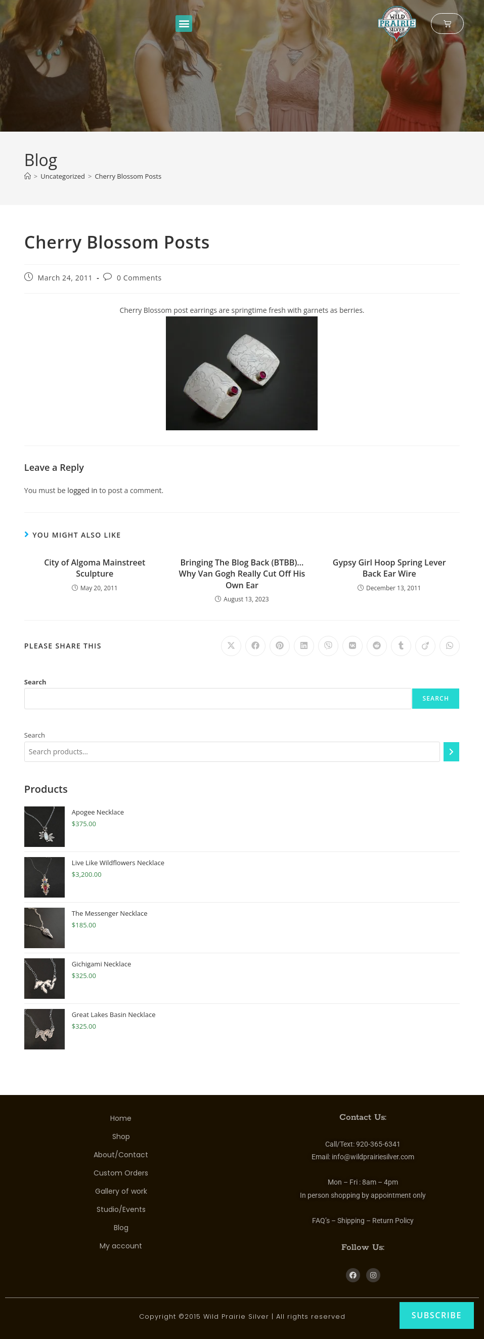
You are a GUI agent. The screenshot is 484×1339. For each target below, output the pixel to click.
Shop (121, 1136)
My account (121, 1246)
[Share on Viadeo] (425, 646)
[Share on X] (231, 646)
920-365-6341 (378, 1144)
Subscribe (437, 1315)
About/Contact (121, 1155)
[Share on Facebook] (255, 646)
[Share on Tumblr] (401, 646)
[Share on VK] (352, 646)
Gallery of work (121, 1191)
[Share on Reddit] (377, 646)
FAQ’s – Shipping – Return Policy (363, 1220)
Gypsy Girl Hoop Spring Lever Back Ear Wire (389, 568)
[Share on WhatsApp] (449, 646)
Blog (121, 1228)
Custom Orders (121, 1173)
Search (35, 681)
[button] (183, 23)
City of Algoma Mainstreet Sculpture (94, 568)
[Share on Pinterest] (280, 646)
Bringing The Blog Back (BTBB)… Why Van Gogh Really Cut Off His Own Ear (242, 574)
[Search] (451, 752)
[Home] (27, 176)
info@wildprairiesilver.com (373, 1157)
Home (120, 1118)
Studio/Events (121, 1209)
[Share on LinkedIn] (304, 646)
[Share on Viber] (328, 646)
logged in (82, 490)
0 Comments (139, 277)
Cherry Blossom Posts (128, 176)
